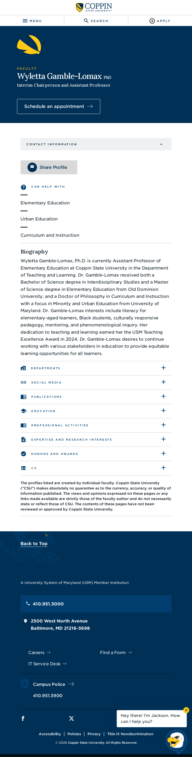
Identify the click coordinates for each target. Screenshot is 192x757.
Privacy (94, 734)
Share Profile (53, 167)
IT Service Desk (44, 663)
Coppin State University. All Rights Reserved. (102, 742)
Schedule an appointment (54, 106)
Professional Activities (60, 425)
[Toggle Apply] (160, 21)
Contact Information (51, 144)
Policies (74, 734)
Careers (36, 652)
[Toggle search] (96, 21)
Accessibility (50, 734)
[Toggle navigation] (32, 21)
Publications (46, 397)
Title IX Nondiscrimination (130, 734)
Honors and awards (54, 454)
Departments (45, 368)
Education (43, 411)
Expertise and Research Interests (71, 439)
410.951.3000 (48, 603)
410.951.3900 (47, 695)
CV (34, 468)
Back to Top (34, 543)
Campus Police (49, 684)
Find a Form (113, 652)
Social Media (46, 382)
